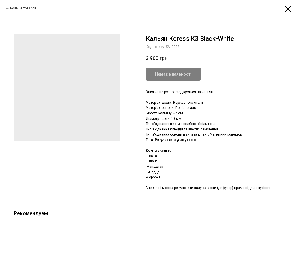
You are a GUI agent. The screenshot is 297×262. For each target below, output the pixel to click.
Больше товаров (23, 8)
